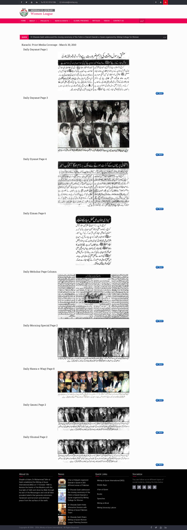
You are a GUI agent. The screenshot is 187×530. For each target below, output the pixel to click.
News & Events (61, 21)
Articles (96, 21)
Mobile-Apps (102, 485)
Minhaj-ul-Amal (103, 503)
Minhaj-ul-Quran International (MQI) (110, 481)
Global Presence (81, 21)
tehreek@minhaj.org (68, 2)
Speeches (101, 499)
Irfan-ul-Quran (102, 490)
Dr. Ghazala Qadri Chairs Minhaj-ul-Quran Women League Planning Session (77, 519)
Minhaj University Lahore (106, 508)
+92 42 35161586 (48, 2)
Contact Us (118, 21)
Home (23, 21)
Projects (45, 21)
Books (99, 494)
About (32, 21)
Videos (107, 21)
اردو (141, 21)
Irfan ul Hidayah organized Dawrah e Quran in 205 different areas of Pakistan (78, 482)
